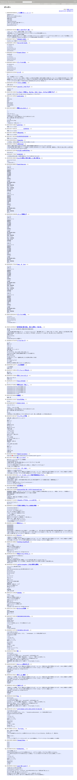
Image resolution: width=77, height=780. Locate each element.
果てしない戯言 (21, 674)
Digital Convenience (22, 453)
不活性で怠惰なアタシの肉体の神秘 (26, 505)
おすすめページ (70, 10)
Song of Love (21, 264)
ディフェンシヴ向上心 (23, 370)
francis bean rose (21, 164)
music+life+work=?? (22, 766)
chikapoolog (20, 132)
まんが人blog (20, 399)
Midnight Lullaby (21, 39)
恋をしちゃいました (22, 375)
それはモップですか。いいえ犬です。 (27, 500)
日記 (68, 9)
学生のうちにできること (23, 553)
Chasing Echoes (21, 740)
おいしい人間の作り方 (23, 664)
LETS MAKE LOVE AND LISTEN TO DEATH (29, 709)
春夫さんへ (20, 523)
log (18, 696)
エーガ (19, 72)
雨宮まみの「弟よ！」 (23, 384)
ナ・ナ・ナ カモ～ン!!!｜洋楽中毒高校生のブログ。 (31, 475)
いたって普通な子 (22, 214)
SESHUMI (20, 154)
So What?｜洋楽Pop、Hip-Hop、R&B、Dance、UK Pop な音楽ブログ (36, 92)
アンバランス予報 (22, 416)
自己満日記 (20, 485)
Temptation (20, 140)
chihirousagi (20, 144)
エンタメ (71, 9)
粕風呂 (19, 395)
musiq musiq (20, 96)
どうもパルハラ (21, 340)
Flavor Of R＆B (21, 381)
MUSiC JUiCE (21, 403)
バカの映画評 (20, 364)
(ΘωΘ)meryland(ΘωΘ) (23, 542)
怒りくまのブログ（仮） (23, 29)
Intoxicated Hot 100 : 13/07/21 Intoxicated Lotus (29, 489)
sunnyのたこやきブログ (23, 86)
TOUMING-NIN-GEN (23, 630)
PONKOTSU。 (21, 748)
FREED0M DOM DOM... (23, 616)
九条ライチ (20, 685)
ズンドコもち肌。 (22, 62)
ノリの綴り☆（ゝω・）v (24, 12)
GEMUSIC (23, 128)
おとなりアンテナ (62, 10)
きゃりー (19, 535)
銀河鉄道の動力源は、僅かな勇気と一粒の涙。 (29, 327)
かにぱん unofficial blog (23, 150)
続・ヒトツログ (21, 457)
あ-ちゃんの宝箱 (21, 608)
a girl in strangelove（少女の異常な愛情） (28, 564)
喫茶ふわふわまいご (22, 108)
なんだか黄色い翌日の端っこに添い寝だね (28, 158)
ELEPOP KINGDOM (22, 136)
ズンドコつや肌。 (22, 314)
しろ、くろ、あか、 (22, 468)
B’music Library (21, 52)
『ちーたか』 (20, 728)
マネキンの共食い (22, 82)
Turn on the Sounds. (22, 42)
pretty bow (20, 124)
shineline (19, 592)
